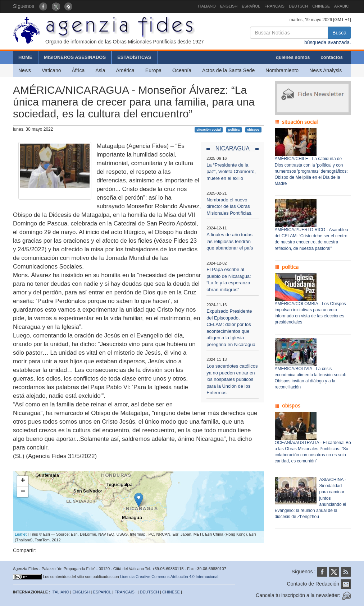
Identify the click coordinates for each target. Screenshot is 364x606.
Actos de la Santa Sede (228, 70)
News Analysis (325, 70)
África (78, 70)
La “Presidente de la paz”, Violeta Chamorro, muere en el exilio (231, 171)
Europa (153, 70)
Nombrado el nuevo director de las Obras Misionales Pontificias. (229, 206)
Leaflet (21, 534)
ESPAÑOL (251, 6)
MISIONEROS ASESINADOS (75, 57)
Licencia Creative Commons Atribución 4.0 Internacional (169, 576)
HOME (25, 57)
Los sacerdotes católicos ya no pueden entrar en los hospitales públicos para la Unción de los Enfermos (232, 379)
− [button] (23, 491)
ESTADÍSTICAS (134, 57)
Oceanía (181, 70)
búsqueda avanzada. (327, 42)
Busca (339, 33)
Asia (100, 70)
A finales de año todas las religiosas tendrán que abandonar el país (229, 241)
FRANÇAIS (274, 6)
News (24, 70)
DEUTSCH (298, 6)
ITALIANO (207, 6)
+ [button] (23, 481)
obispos (253, 129)
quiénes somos (293, 57)
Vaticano (51, 70)
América (125, 70)
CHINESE (321, 6)
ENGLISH (228, 6)
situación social (208, 129)
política (234, 129)
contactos (332, 57)
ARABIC (341, 6)
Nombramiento (282, 70)
